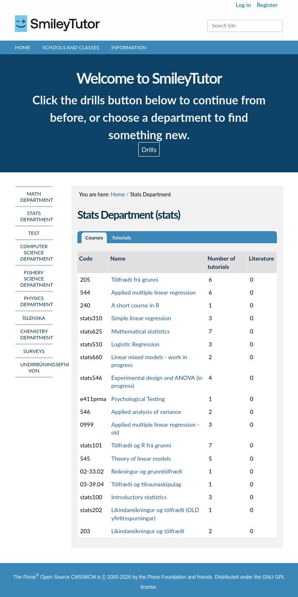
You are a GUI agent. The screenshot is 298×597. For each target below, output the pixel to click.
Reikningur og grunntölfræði (147, 471)
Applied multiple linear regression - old (155, 428)
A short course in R (135, 305)
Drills (149, 149)
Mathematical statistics (140, 331)
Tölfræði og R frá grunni (141, 445)
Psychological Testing (138, 398)
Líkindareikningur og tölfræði (147, 530)
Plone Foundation (166, 577)
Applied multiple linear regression (153, 292)
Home (22, 47)
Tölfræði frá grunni (135, 279)
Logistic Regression (135, 344)
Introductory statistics (139, 496)
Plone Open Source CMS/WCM (59, 577)
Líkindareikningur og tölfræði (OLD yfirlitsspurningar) (155, 513)
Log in (243, 4)
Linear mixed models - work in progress (149, 360)
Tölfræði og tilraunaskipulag (146, 484)
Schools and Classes (71, 47)
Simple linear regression (141, 317)
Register (267, 4)
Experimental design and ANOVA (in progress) (157, 381)
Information (128, 47)
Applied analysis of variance (146, 411)
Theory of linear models (141, 458)
